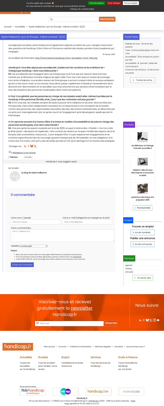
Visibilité (15, 245)
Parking (128, 268)
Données (118, 346)
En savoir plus (142, 277)
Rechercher (107, 19)
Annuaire (129, 272)
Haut (133, 401)
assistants (77, 257)
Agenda (128, 265)
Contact (62, 346)
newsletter (82, 308)
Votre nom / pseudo (21, 217)
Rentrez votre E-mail (24, 323)
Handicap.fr (94, 401)
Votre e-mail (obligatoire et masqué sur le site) (86, 217)
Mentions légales (103, 346)
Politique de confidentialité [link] (82, 9)
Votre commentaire (21, 228)
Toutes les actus (142, 80)
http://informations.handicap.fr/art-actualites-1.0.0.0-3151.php (66, 58)
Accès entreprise (142, 244)
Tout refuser (114, 3)
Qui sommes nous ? (135, 346)
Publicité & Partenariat (80, 346)
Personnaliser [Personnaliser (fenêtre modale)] (131, 3)
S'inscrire (111, 323)
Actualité (27, 157)
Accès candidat (141, 232)
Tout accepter (96, 3)
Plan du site (49, 346)
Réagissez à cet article (24, 152)
